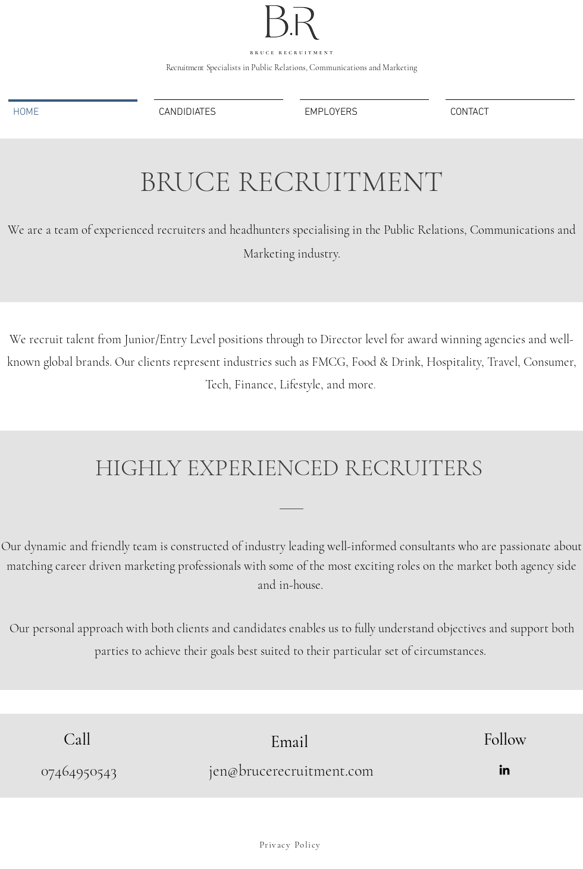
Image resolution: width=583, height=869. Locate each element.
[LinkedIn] (504, 770)
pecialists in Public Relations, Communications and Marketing (291, 67)
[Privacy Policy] (291, 845)
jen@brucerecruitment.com (291, 770)
